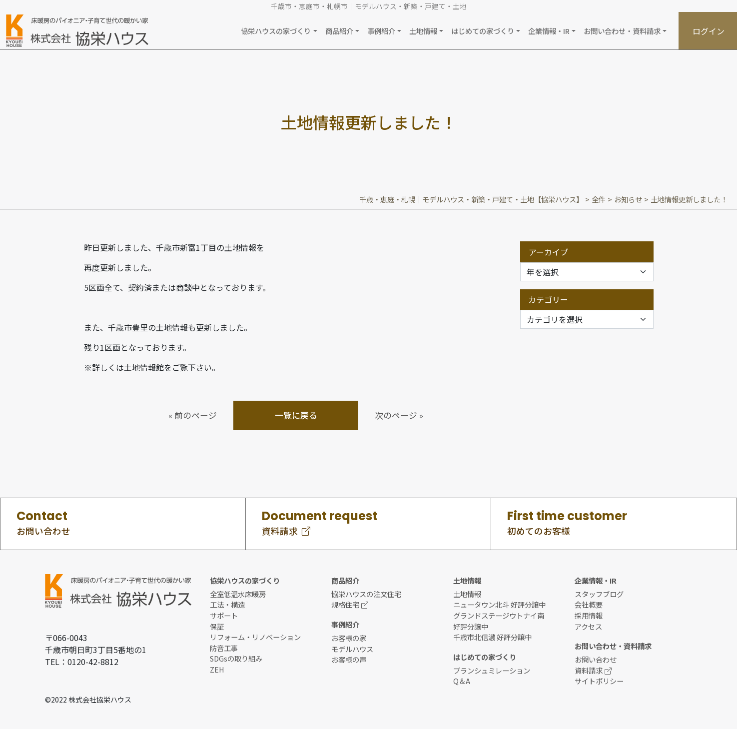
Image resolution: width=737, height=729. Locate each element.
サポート (224, 615)
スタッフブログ (599, 594)
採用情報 (589, 615)
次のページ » (399, 415)
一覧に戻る (296, 415)
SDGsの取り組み (236, 658)
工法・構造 (227, 604)
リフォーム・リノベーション (255, 637)
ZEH (217, 669)
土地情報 (467, 594)
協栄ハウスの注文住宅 (366, 594)
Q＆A (461, 681)
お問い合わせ (596, 659)
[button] (279, 30)
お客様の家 (348, 638)
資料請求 (593, 670)
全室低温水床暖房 (238, 594)
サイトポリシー (599, 681)
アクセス (588, 626)
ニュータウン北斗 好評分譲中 (499, 604)
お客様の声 (348, 659)
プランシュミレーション (491, 670)
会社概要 (589, 604)
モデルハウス (352, 649)
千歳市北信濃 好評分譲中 (492, 637)
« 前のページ (192, 415)
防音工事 (224, 648)
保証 (217, 626)
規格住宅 (349, 604)
